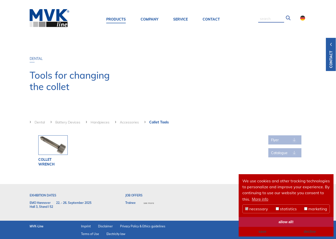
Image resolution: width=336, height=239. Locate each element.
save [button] (262, 232)
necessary (256, 208)
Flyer (275, 140)
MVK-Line (36, 226)
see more (149, 203)
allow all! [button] (286, 222)
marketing (315, 208)
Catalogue (279, 153)
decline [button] (310, 232)
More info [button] (260, 199)
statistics (286, 208)
